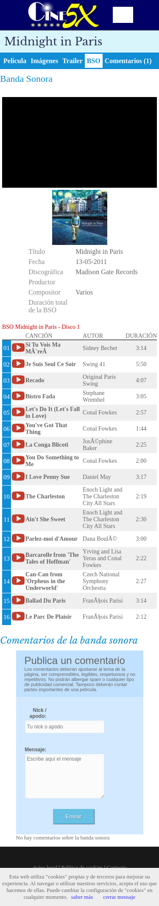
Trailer (72, 60)
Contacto (117, 867)
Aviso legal (45, 867)
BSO (93, 60)
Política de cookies (82, 867)
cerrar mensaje (119, 897)
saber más (82, 897)
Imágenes (44, 60)
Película (14, 60)
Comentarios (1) (128, 60)
